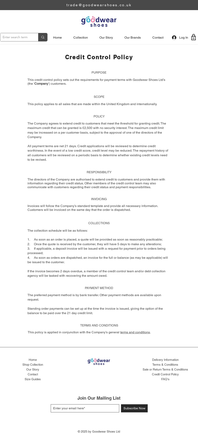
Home (33, 359)
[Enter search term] (16, 37)
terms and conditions (135, 332)
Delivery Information (165, 359)
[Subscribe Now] (134, 408)
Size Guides (33, 379)
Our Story (32, 369)
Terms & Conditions (165, 364)
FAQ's (165, 379)
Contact (33, 374)
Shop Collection (32, 364)
